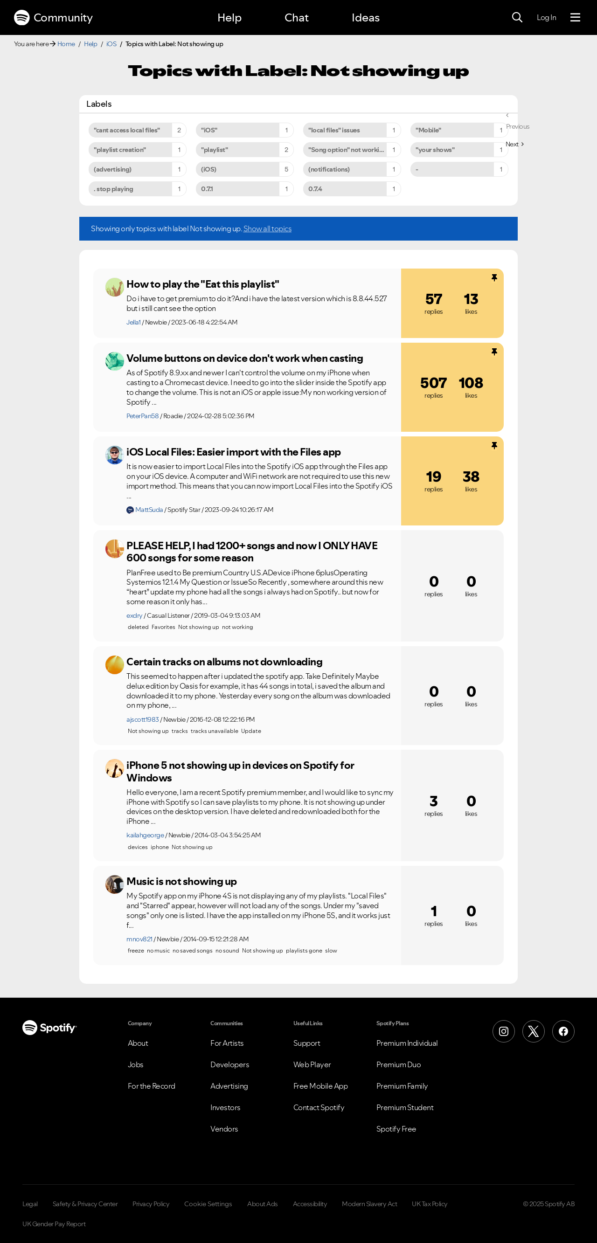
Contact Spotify (319, 1107)
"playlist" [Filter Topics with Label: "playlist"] (214, 149)
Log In (546, 17)
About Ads (262, 1204)
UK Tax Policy (430, 1204)
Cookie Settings (208, 1204)
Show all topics (267, 228)
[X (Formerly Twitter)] (533, 1031)
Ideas (366, 17)
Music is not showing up (181, 881)
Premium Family (402, 1086)
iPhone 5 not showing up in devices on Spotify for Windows (240, 771)
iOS (111, 43)
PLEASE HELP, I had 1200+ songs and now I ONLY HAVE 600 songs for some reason (251, 551)
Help (229, 17)
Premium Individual (407, 1043)
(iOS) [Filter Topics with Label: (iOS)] (208, 169)
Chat (297, 17)
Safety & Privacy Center (85, 1204)
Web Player (312, 1064)
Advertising (229, 1086)
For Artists (227, 1043)
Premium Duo (398, 1064)
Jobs (136, 1064)
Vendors (224, 1129)
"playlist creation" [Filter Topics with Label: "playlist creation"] (120, 149)
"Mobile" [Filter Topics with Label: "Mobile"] (428, 130)
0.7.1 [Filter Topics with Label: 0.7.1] (207, 188)
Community (53, 18)
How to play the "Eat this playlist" (202, 284)
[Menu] (575, 17)
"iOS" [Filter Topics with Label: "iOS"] (209, 130)
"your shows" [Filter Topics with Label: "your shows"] (435, 149)
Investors (225, 1107)
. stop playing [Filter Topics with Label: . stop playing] (113, 188)
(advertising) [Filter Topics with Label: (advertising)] (113, 169)
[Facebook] (563, 1031)
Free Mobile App (320, 1086)
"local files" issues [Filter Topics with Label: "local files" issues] (334, 130)
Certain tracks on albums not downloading (224, 662)
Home (66, 43)
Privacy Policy (150, 1204)
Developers (229, 1064)
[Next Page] (515, 144)
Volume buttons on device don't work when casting (244, 358)
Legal (30, 1204)
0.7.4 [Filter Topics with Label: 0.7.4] (315, 188)
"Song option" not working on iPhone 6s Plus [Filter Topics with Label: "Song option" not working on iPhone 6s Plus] (354, 149)
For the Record (151, 1086)
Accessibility (310, 1204)
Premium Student (405, 1107)
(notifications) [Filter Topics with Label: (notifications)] (329, 169)
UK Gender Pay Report (53, 1224)
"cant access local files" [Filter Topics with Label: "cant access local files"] (127, 130)
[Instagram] (504, 1031)
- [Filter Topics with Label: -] (417, 169)
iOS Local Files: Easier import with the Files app (233, 452)
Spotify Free (396, 1129)
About (138, 1043)
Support (306, 1043)
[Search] (517, 18)
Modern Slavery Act (369, 1204)
